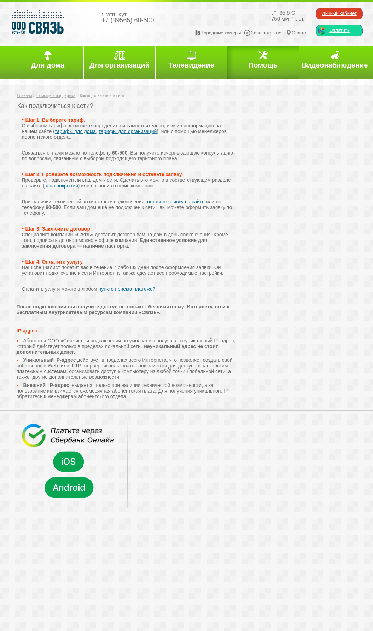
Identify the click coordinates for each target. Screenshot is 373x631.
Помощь (263, 65)
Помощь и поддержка (55, 95)
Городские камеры (221, 32)
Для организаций (119, 65)
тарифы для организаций (128, 131)
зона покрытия (61, 186)
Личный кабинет (339, 13)
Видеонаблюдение (335, 65)
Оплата (300, 32)
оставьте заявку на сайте (176, 201)
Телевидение (191, 65)
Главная (24, 95)
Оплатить (339, 30)
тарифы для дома (75, 131)
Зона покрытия (267, 32)
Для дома (47, 65)
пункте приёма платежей (127, 289)
